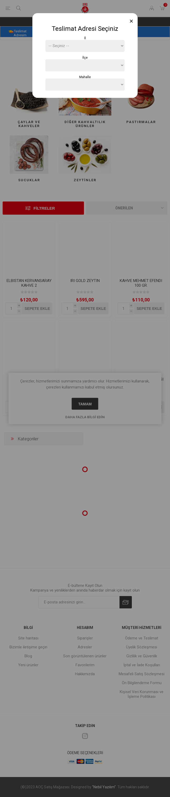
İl (85, 38)
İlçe (85, 57)
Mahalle (85, 77)
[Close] (131, 21)
